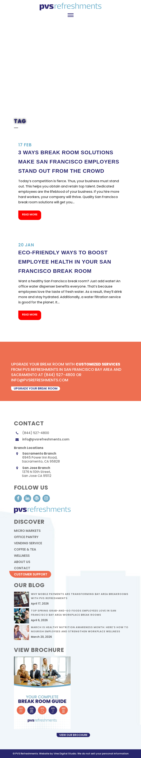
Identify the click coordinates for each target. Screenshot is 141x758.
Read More (29, 214)
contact (22, 568)
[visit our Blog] (37, 498)
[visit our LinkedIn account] (27, 498)
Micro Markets (27, 530)
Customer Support (30, 574)
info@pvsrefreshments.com (45, 439)
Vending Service (28, 543)
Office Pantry (26, 537)
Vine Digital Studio (65, 753)
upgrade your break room (35, 388)
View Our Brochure (73, 735)
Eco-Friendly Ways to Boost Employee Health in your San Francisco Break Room (64, 262)
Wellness (22, 555)
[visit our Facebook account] (18, 498)
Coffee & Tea (25, 549)
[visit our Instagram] (46, 498)
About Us (22, 562)
